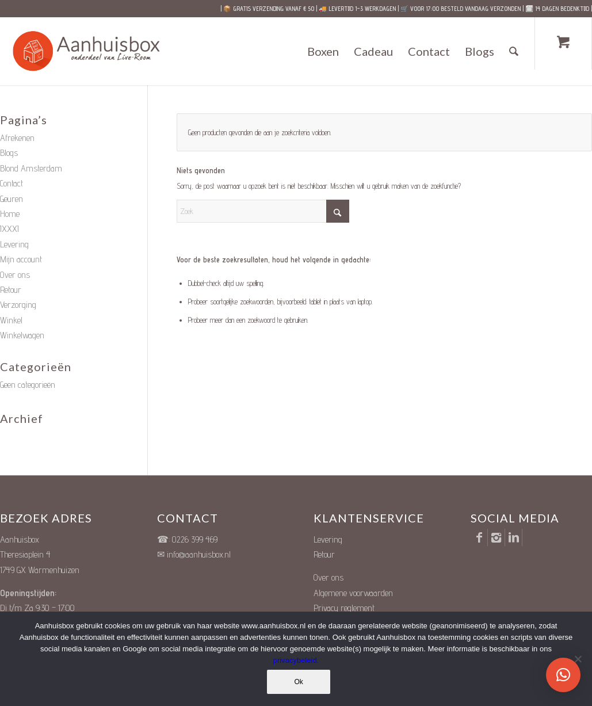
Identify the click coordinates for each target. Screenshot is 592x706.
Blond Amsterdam (31, 168)
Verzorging (18, 304)
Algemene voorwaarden (353, 592)
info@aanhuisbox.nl (199, 554)
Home (10, 213)
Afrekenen (17, 137)
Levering (14, 244)
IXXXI (9, 228)
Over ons (15, 274)
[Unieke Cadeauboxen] (97, 51)
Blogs (9, 152)
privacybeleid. (296, 660)
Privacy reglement (344, 607)
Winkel (11, 320)
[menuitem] (323, 51)
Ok (299, 682)
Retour (10, 289)
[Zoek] (514, 51)
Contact (11, 183)
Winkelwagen (22, 335)
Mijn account (21, 259)
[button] (563, 675)
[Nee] (577, 659)
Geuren (11, 198)
